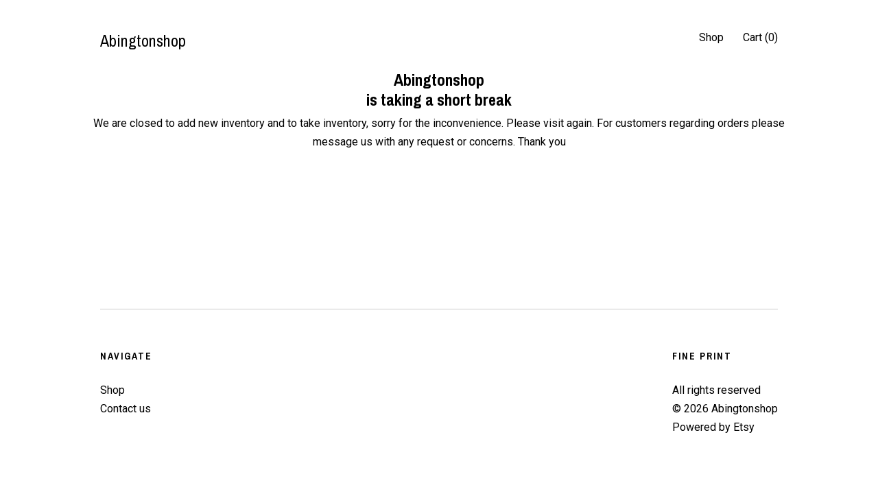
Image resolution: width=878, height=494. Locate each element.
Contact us (125, 408)
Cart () (760, 37)
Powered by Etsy (713, 427)
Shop (711, 37)
